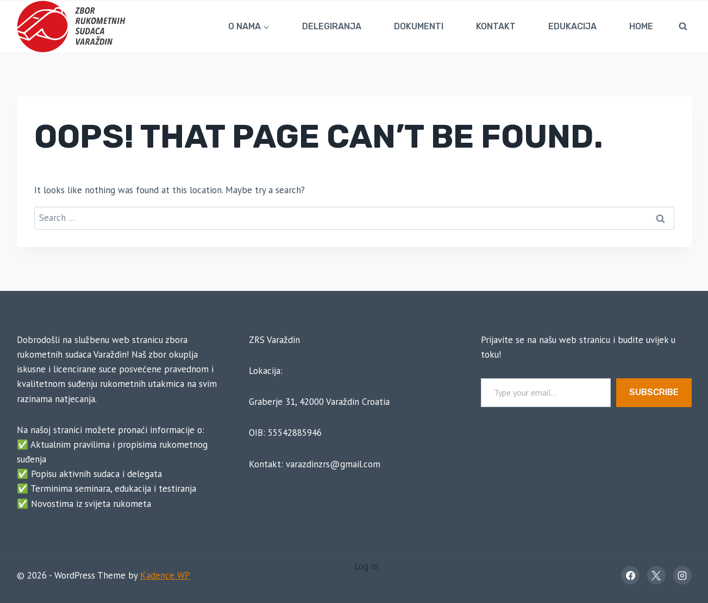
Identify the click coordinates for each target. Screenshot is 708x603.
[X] (656, 575)
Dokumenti (418, 26)
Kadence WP (165, 575)
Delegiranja (331, 26)
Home (641, 26)
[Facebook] (630, 575)
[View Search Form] (683, 26)
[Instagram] (682, 575)
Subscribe (654, 392)
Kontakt (496, 26)
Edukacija (572, 26)
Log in (366, 566)
